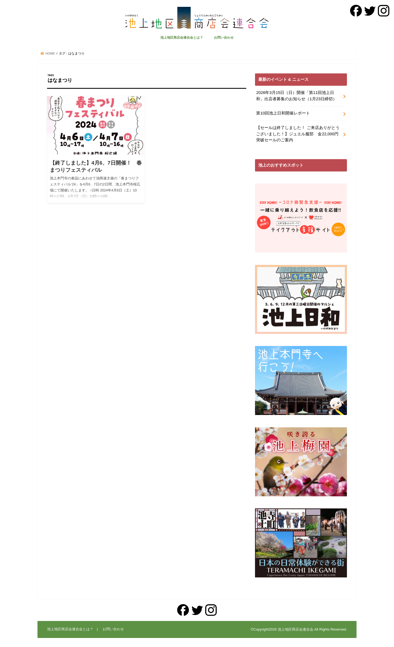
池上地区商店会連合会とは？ (181, 37)
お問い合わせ (224, 37)
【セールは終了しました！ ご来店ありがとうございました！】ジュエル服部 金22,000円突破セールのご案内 (297, 133)
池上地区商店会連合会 (295, 629)
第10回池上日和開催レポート (283, 113)
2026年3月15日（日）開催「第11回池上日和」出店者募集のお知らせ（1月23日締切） (296, 95)
